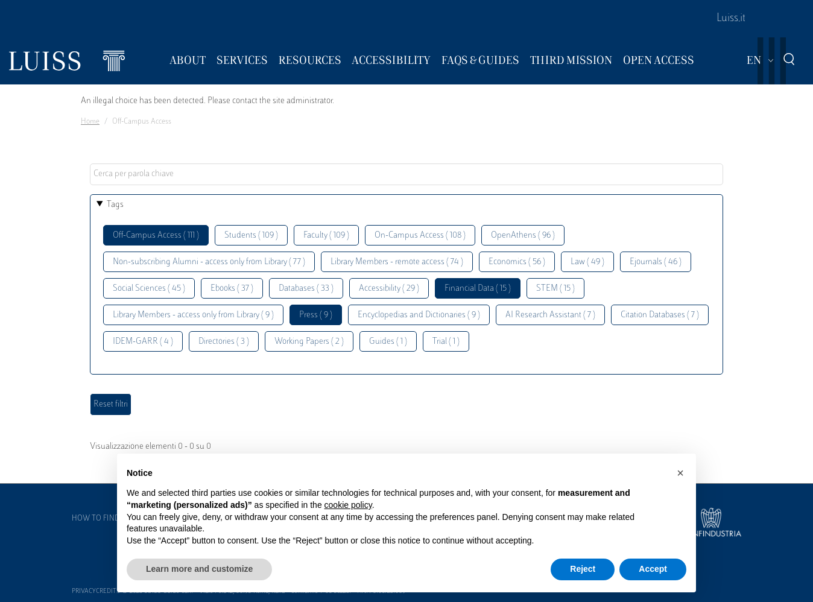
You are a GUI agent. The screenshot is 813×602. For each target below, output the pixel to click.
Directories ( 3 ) (223, 341)
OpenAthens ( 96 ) (523, 235)
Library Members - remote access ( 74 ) (397, 262)
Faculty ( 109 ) (326, 235)
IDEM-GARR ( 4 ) (143, 341)
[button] (680, 473)
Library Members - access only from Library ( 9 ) (193, 315)
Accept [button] (653, 569)
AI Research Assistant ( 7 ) (550, 315)
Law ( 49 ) (587, 262)
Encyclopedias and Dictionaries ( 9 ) (419, 315)
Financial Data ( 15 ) (477, 288)
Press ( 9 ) (315, 315)
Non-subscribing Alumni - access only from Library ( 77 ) (209, 262)
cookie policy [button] (348, 505)
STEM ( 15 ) (555, 288)
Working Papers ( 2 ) (309, 341)
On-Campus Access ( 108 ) (420, 235)
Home (90, 121)
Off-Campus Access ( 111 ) (156, 235)
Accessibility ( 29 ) (389, 288)
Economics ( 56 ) (517, 262)
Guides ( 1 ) (388, 341)
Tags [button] (115, 204)
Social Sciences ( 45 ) (149, 288)
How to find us (101, 518)
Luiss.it (731, 18)
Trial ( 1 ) (446, 341)
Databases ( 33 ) (306, 288)
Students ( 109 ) (251, 235)
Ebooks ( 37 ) (231, 288)
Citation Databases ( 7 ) (660, 315)
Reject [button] (582, 569)
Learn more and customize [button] (199, 569)
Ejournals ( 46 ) (656, 262)
